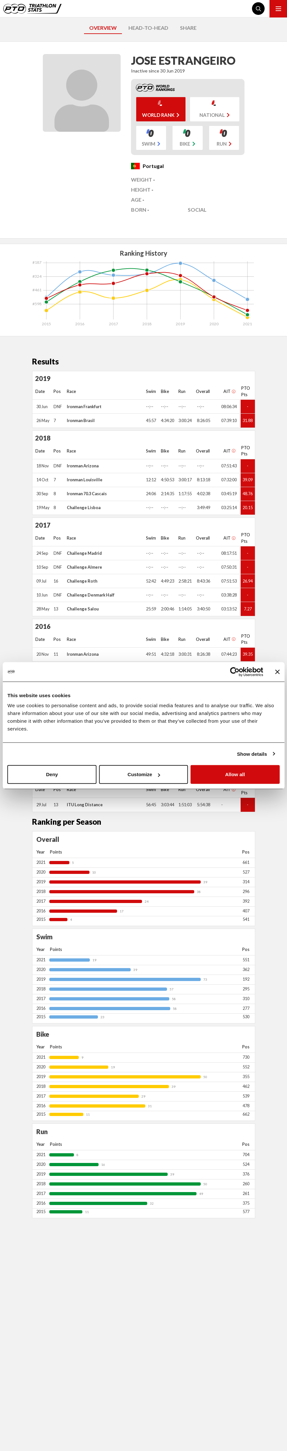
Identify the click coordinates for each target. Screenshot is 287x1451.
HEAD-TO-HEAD (148, 28)
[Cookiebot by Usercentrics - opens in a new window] (234, 671)
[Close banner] (277, 671)
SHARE (188, 28)
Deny (52, 774)
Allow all (235, 774)
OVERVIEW (103, 28)
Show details (252, 753)
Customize (143, 774)
